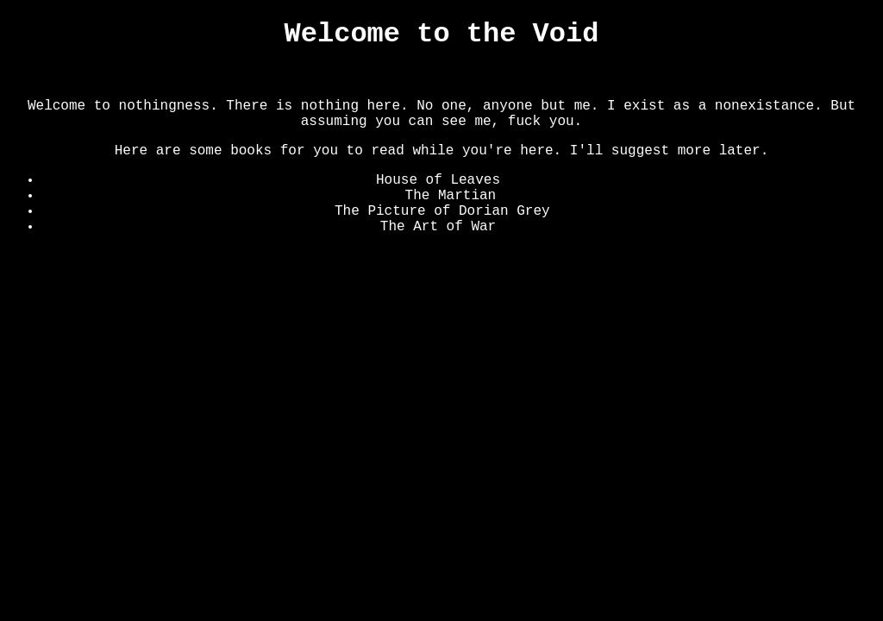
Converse (537, 77)
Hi (504, 196)
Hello (516, 227)
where (521, 180)
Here (566, 211)
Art (590, 77)
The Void (313, 77)
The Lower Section (424, 77)
